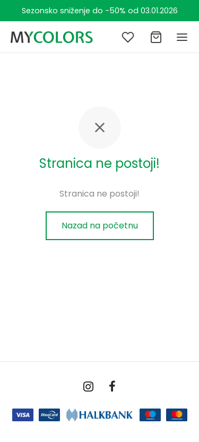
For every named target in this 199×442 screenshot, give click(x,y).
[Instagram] (88, 387)
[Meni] (182, 37)
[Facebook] (113, 387)
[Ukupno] (156, 37)
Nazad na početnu (100, 225)
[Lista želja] (129, 37)
